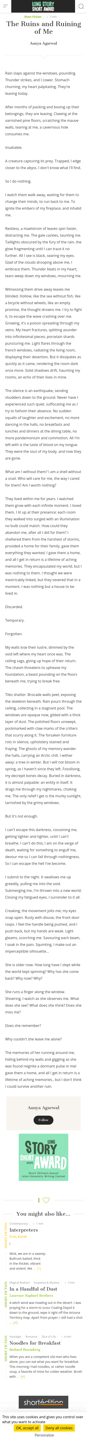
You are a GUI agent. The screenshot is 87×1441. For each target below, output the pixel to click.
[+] (39, 1268)
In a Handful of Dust (33, 1289)
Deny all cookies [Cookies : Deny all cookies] (59, 1427)
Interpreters (23, 1230)
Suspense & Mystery (46, 1283)
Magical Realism (19, 1283)
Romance (31, 1337)
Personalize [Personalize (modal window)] (44, 1435)
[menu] (5, 6)
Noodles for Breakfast (35, 1343)
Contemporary (18, 1224)
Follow (43, 1120)
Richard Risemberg (24, 1350)
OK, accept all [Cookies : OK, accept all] (27, 1427)
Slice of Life (49, 1337)
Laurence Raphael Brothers (31, 1296)
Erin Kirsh (18, 1237)
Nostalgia (15, 1337)
